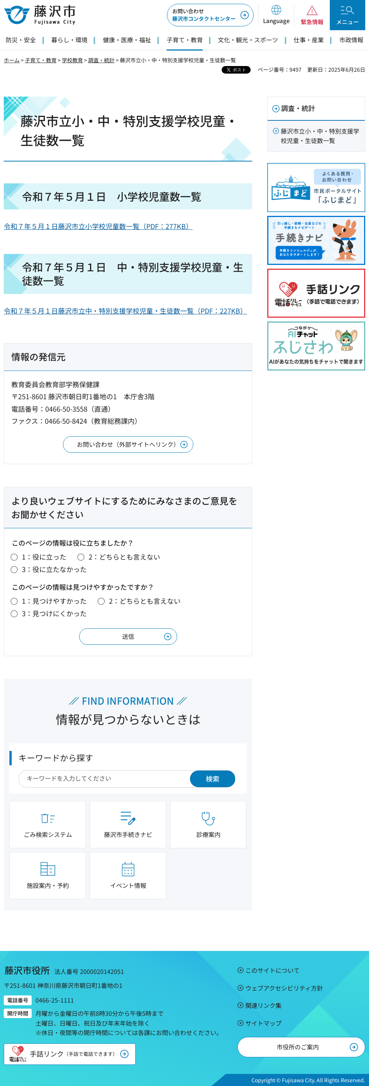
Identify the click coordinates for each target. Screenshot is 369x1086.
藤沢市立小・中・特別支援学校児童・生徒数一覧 (320, 135)
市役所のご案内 (298, 1046)
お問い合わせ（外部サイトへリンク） (128, 444)
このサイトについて (272, 970)
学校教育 (72, 60)
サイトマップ (263, 1023)
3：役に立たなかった (54, 569)
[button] (276, 15)
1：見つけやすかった (54, 601)
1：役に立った (44, 556)
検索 (212, 778)
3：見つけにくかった (54, 613)
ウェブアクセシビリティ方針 (284, 987)
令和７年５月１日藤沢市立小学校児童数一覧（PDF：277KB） (98, 226)
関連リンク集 (263, 1005)
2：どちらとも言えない (124, 556)
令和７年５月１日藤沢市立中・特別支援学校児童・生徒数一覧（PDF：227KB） (125, 310)
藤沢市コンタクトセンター (204, 14)
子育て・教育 (41, 60)
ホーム (12, 60)
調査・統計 (101, 60)
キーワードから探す (55, 757)
